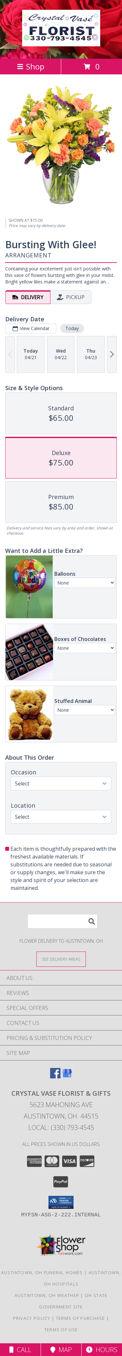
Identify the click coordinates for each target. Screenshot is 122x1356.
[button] (61, 1202)
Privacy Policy (31, 1318)
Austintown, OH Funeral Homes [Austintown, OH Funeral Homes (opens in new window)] (42, 1272)
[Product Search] (62, 921)
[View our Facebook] (55, 1076)
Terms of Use (61, 1330)
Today (72, 328)
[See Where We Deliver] (61, 959)
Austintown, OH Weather (47, 1295)
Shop (30, 66)
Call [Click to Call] (20, 1349)
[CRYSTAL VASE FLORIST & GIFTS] (61, 43)
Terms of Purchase (80, 1318)
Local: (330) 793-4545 (61, 1127)
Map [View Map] (61, 1349)
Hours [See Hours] (101, 1349)
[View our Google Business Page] (67, 1076)
